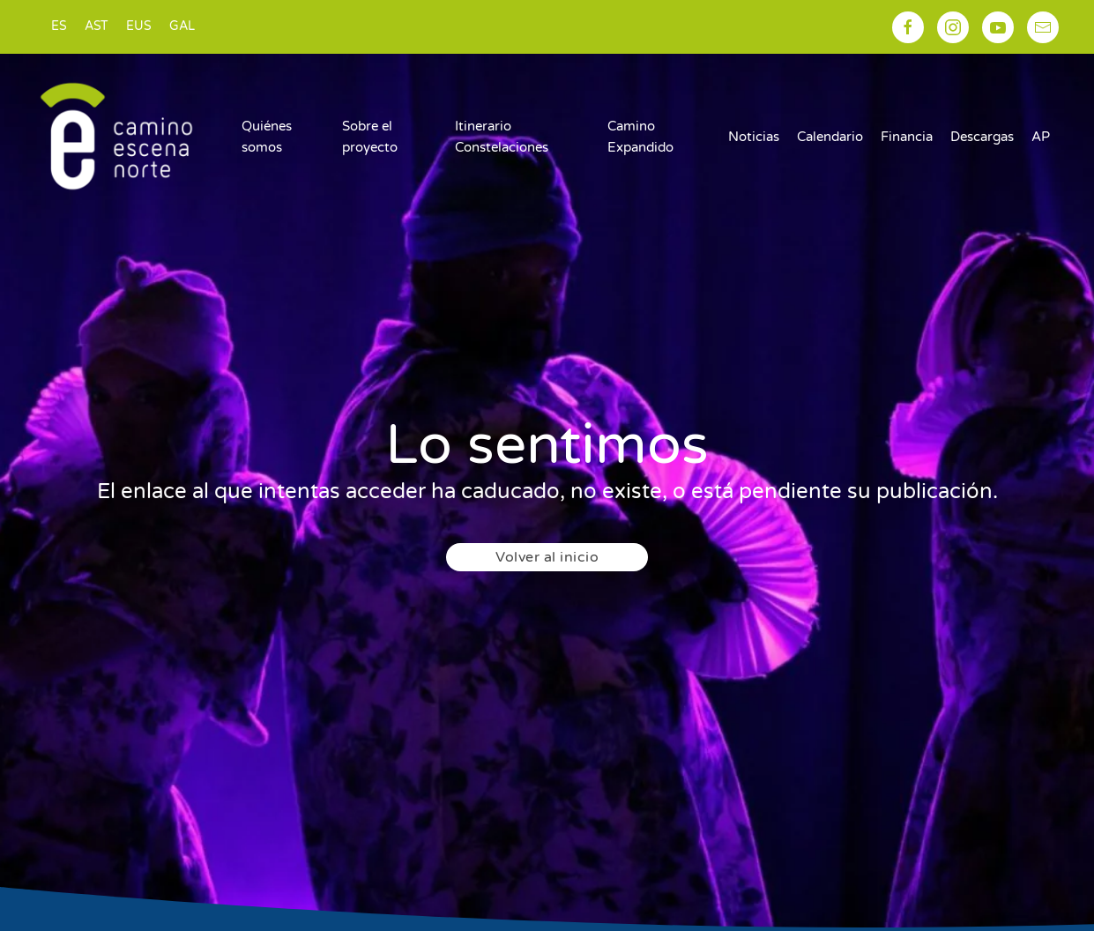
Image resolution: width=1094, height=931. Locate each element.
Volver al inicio (547, 557)
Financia (907, 137)
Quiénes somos (267, 136)
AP (1040, 137)
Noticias (753, 137)
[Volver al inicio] (116, 136)
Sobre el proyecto (370, 136)
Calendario (830, 137)
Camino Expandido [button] (640, 136)
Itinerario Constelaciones (501, 136)
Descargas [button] (982, 137)
